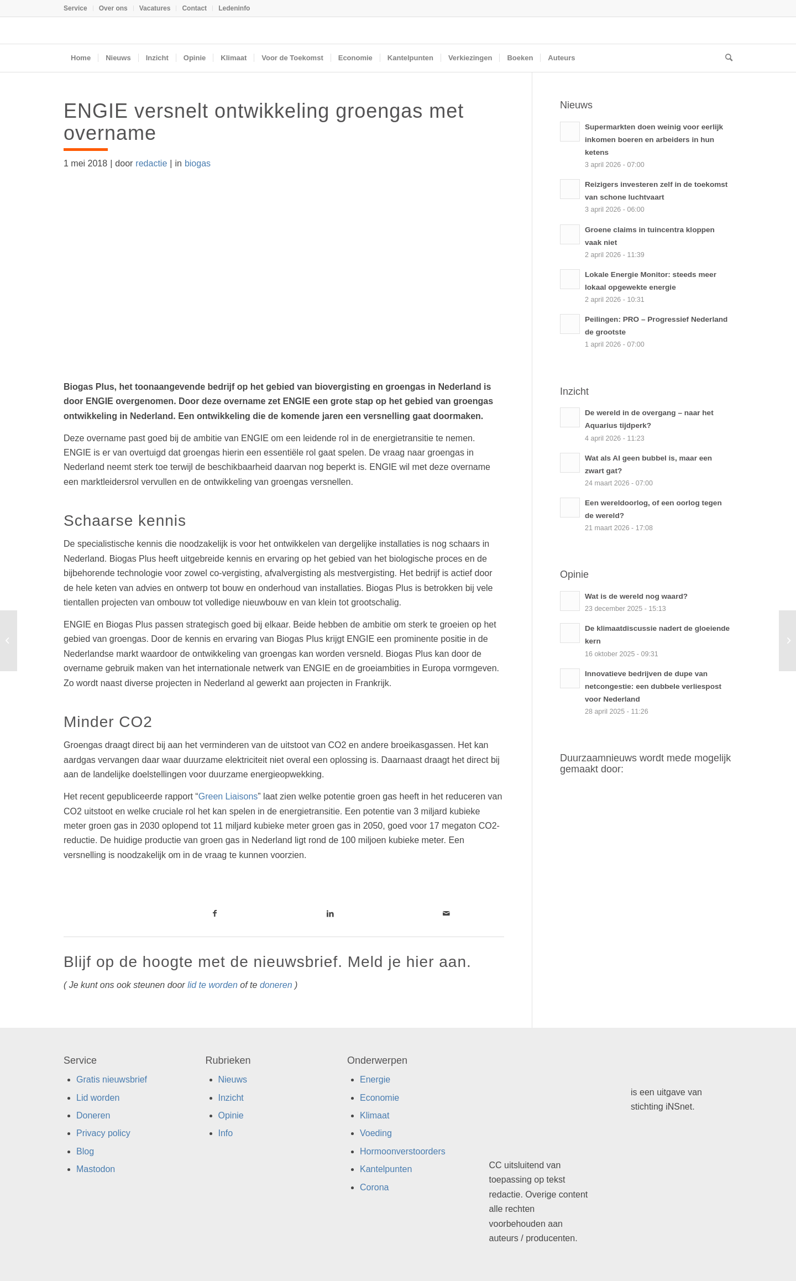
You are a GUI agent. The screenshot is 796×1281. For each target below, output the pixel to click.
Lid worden (97, 1097)
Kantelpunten (386, 1169)
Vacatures (155, 8)
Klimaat (374, 1115)
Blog (85, 1151)
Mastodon (95, 1169)
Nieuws (232, 1079)
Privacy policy (103, 1133)
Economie (379, 1097)
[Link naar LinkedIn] (330, 913)
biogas (198, 163)
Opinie (231, 1115)
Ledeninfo (234, 8)
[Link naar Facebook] (215, 913)
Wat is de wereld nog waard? (636, 596)
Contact (194, 8)
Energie (375, 1079)
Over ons (113, 8)
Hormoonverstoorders (403, 1151)
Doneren (93, 1115)
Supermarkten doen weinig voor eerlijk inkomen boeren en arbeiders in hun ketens (654, 139)
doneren (276, 985)
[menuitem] (78, 8)
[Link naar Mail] (446, 913)
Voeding (376, 1133)
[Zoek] (725, 58)
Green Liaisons (228, 796)
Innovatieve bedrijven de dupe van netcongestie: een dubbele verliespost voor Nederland (653, 686)
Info (225, 1133)
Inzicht (231, 1097)
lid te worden (212, 985)
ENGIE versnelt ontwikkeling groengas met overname (264, 122)
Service (75, 8)
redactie (151, 163)
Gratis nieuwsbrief (111, 1079)
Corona (374, 1187)
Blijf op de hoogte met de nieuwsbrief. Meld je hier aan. (268, 961)
